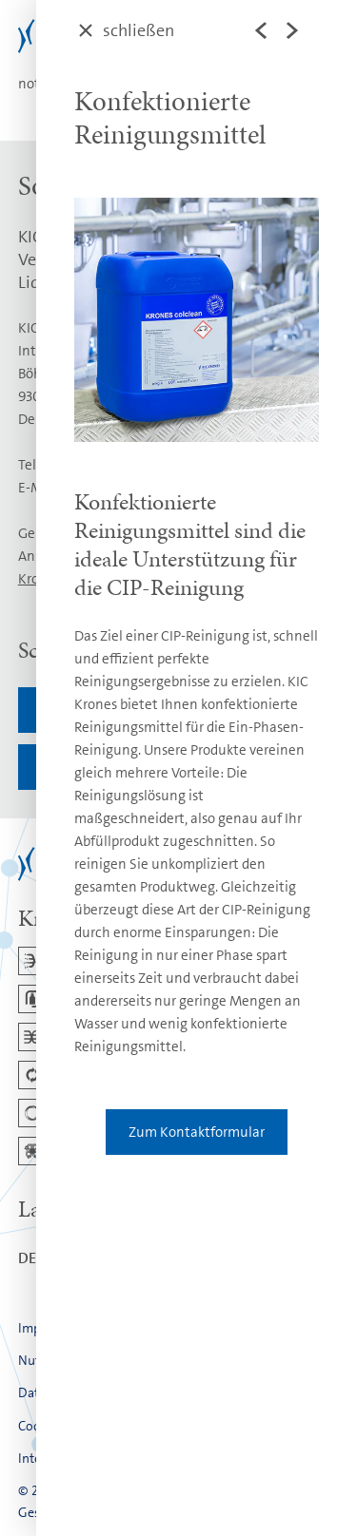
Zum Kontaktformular (197, 1132)
